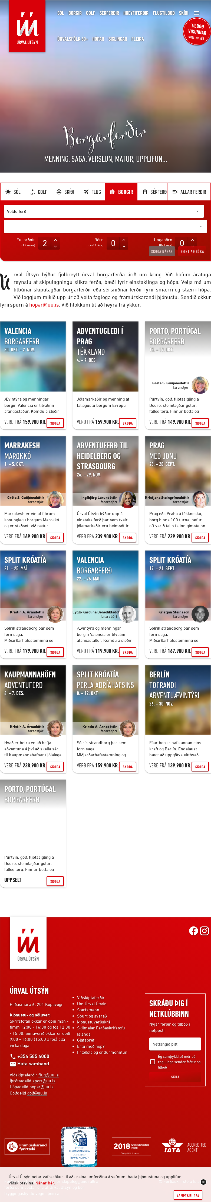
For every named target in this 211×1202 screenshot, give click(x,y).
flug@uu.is (48, 1074)
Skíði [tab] (65, 192)
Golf (90, 13)
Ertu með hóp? (90, 1046)
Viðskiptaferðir (91, 997)
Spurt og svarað (92, 1015)
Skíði (183, 13)
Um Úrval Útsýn (92, 1003)
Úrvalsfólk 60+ (72, 39)
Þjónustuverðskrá (93, 1021)
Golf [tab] (38, 192)
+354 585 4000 (29, 1056)
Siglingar (117, 39)
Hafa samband (29, 1063)
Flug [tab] (92, 192)
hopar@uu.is (44, 304)
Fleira (137, 39)
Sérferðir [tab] (156, 192)
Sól (60, 13)
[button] (104, 211)
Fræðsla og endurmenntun (102, 1052)
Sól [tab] (13, 192)
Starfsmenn (88, 1009)
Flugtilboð (164, 13)
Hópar (98, 39)
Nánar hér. (45, 1182)
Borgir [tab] (121, 192)
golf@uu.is (37, 1092)
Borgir (75, 13)
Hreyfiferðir (136, 13)
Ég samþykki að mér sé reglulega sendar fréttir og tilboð (179, 1061)
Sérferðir (109, 13)
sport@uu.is (43, 1080)
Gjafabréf (85, 1040)
